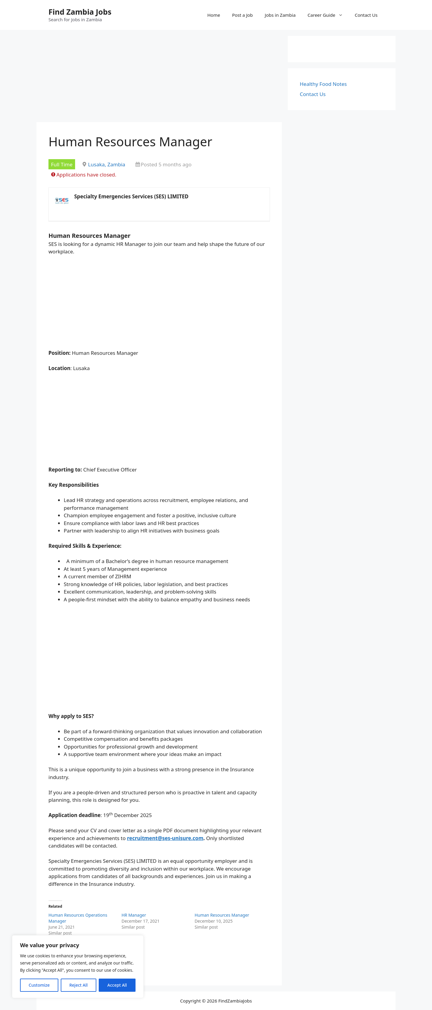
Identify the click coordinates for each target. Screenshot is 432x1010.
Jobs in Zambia (280, 15)
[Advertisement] (159, 78)
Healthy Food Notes (323, 83)
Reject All (78, 985)
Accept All (117, 985)
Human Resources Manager (221, 915)
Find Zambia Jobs (80, 12)
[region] (78, 966)
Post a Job (242, 15)
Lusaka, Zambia (106, 164)
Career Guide (328, 15)
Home (213, 15)
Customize (39, 985)
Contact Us (366, 15)
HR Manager (133, 915)
